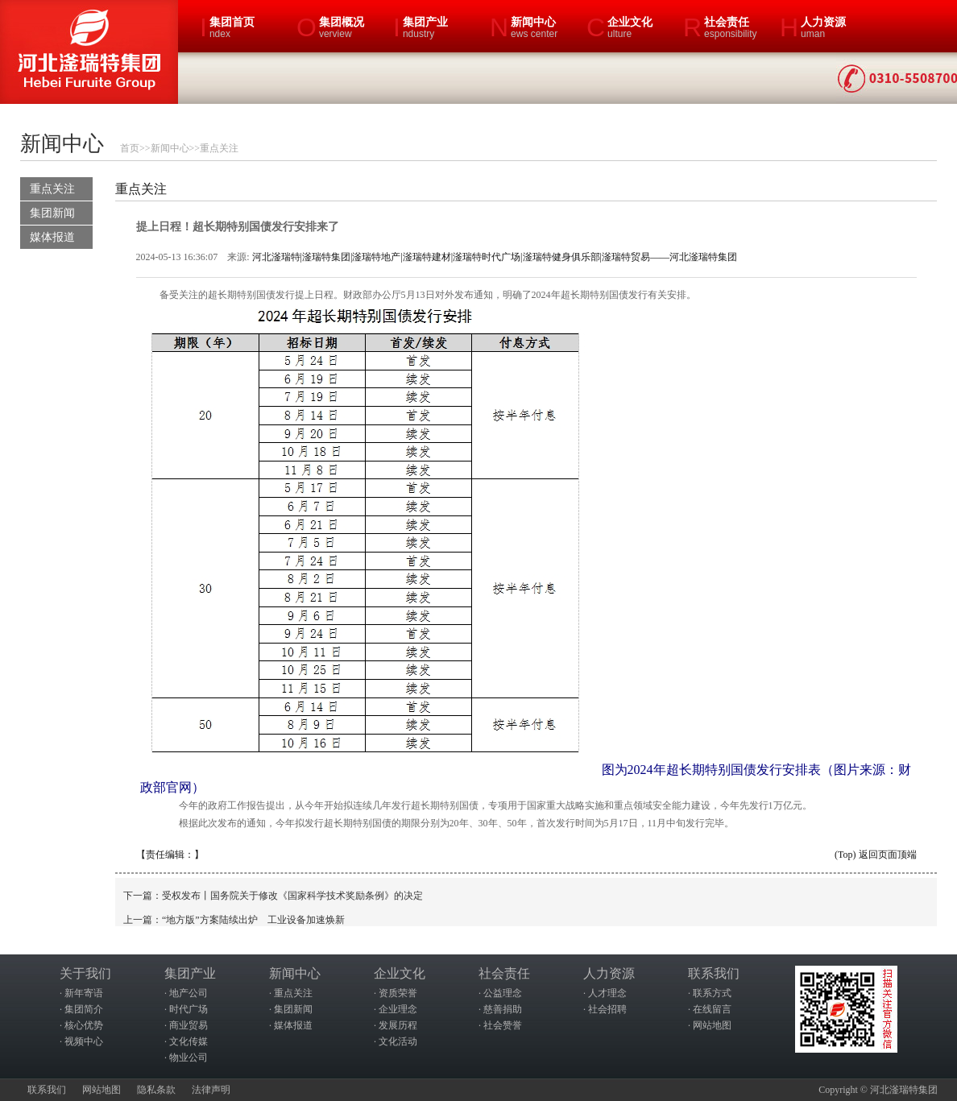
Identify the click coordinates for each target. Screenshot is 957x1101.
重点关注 (219, 148)
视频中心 (83, 1041)
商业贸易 (188, 1025)
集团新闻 (52, 213)
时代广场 (188, 1009)
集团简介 (83, 1009)
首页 (129, 148)
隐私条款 (156, 1089)
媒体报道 (52, 237)
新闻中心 (170, 148)
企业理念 (398, 1009)
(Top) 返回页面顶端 (875, 854)
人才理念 (607, 993)
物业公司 (188, 1057)
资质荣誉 (398, 993)
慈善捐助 (502, 1009)
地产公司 (188, 993)
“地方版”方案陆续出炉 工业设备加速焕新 (253, 919)
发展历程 (398, 1025)
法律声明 (211, 1089)
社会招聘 (607, 1009)
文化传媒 (188, 1041)
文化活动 (398, 1041)
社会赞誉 (502, 1025)
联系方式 (712, 993)
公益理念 (502, 993)
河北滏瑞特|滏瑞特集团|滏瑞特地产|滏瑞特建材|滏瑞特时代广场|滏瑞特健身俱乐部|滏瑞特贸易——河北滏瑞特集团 (494, 257)
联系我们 (46, 1089)
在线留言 (712, 1009)
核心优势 (83, 1025)
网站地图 (712, 1025)
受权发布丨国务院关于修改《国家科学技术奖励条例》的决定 (292, 895)
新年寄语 (83, 993)
